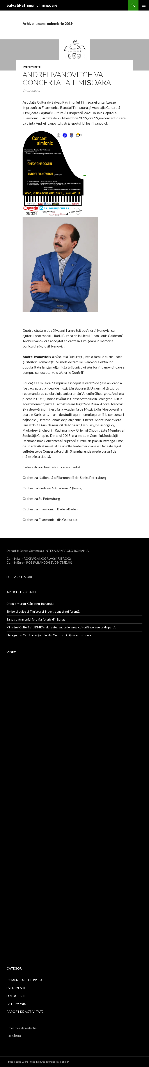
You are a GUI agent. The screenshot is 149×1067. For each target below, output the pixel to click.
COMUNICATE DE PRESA (25, 980)
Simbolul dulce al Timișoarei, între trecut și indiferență (43, 611)
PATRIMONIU (16, 1003)
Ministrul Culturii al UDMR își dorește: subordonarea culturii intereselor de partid (61, 627)
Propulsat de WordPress (21, 1061)
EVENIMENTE (32, 67)
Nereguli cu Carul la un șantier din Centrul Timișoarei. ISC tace (49, 635)
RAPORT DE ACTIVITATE (25, 1011)
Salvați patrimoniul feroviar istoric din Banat (36, 619)
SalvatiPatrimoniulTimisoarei (32, 5)
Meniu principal (143, 5)
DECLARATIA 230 (19, 577)
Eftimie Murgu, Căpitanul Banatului (30, 603)
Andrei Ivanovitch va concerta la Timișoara (67, 78)
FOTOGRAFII (16, 996)
